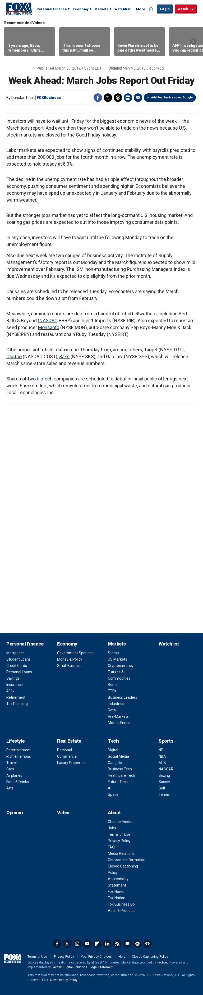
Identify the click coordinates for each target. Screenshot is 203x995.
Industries (116, 704)
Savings (13, 678)
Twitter (108, 97)
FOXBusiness (49, 98)
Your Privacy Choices (96, 956)
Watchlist (122, 9)
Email (138, 97)
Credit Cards (16, 666)
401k (10, 691)
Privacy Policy (119, 841)
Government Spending (76, 653)
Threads (118, 97)
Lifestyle (15, 741)
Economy (81, 9)
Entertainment (18, 750)
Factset (162, 962)
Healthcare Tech (121, 775)
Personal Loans (19, 672)
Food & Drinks (17, 782)
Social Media (118, 756)
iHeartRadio (147, 943)
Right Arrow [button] (193, 41)
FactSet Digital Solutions (69, 967)
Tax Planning (17, 704)
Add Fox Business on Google (172, 97)
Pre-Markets (118, 716)
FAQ (111, 847)
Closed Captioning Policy (150, 956)
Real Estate (69, 741)
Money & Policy (69, 659)
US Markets (117, 659)
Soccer (164, 782)
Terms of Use (119, 834)
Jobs (112, 828)
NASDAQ (48, 320)
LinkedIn (107, 943)
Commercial (67, 756)
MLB (162, 763)
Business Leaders (122, 697)
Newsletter (127, 943)
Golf (162, 788)
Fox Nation (116, 898)
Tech (113, 741)
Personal (64, 750)
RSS (117, 943)
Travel (11, 763)
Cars (10, 769)
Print (128, 97)
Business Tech (120, 769)
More (140, 9)
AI (109, 788)
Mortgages (15, 653)
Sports (166, 741)
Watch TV (186, 9)
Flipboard (97, 943)
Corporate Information (126, 860)
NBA (162, 756)
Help (122, 956)
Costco (14, 356)
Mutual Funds (119, 723)
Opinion (14, 812)
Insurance (14, 685)
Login (165, 9)
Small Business (69, 666)
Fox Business (19, 8)
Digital (113, 750)
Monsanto (48, 327)
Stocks (113, 653)
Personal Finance (51, 9)
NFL (162, 750)
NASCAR (166, 769)
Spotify (137, 943)
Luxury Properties (71, 763)
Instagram (77, 943)
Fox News (116, 891)
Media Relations (121, 853)
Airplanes (14, 775)
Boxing (164, 775)
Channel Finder (120, 822)
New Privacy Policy (63, 980)
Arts (9, 788)
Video (63, 812)
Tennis (164, 794)
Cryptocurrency (120, 666)
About (114, 812)
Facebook (98, 97)
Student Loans (18, 659)
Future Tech (118, 782)
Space (113, 794)
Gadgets (115, 763)
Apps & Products (122, 910)
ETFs (112, 691)
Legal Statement (102, 967)
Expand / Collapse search (152, 9)
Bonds (113, 685)
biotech (45, 378)
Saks (64, 356)
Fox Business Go (121, 904)
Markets (101, 9)
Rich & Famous (18, 756)
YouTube (87, 943)
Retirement (15, 697)
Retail (112, 710)
